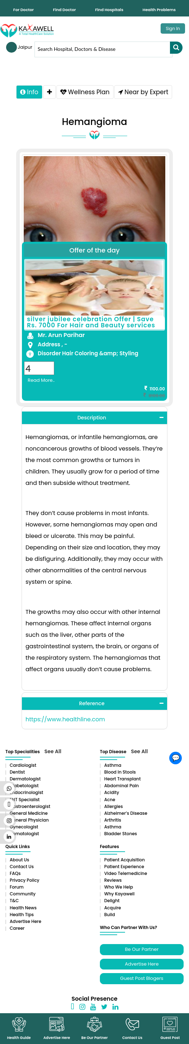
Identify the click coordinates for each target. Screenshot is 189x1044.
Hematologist (24, 834)
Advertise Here (25, 921)
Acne (109, 800)
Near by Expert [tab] (143, 92)
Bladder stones (120, 834)
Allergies (113, 806)
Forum (17, 887)
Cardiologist (23, 765)
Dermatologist (25, 779)
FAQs (15, 873)
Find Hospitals (109, 10)
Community (23, 894)
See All (53, 751)
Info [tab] (29, 92)
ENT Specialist (25, 800)
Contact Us (22, 866)
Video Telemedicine (125, 873)
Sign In (173, 28)
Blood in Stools (120, 772)
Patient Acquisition (124, 860)
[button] (94, 418)
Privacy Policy (25, 880)
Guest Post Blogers (141, 978)
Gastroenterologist (30, 806)
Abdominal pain (121, 786)
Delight (112, 901)
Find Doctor (64, 10)
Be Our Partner (141, 949)
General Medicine (29, 813)
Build (109, 914)
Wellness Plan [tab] (85, 92)
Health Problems (159, 10)
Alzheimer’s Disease (125, 813)
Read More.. (41, 380)
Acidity (111, 792)
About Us (19, 860)
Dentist (17, 772)
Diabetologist (24, 786)
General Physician (29, 820)
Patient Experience (124, 866)
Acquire (112, 908)
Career (17, 928)
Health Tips (22, 914)
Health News (23, 908)
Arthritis (112, 820)
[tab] (49, 92)
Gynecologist (24, 827)
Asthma (112, 765)
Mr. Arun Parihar (61, 335)
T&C (14, 901)
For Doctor (23, 10)
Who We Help (118, 887)
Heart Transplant (122, 779)
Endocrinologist (26, 792)
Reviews (113, 880)
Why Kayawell (119, 894)
